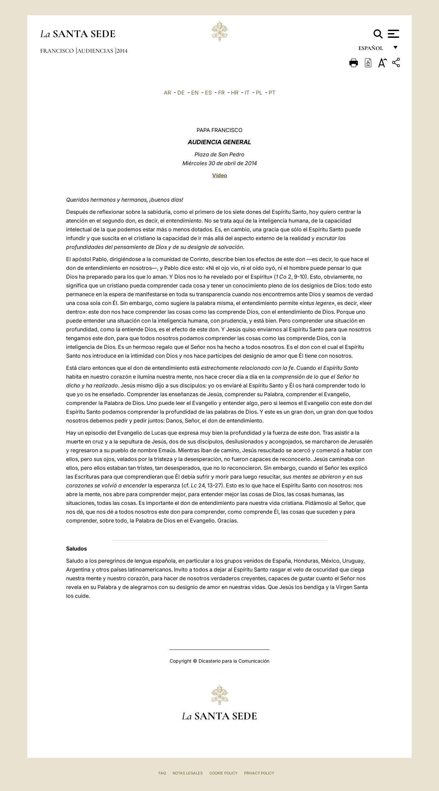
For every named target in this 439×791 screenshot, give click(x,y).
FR (221, 92)
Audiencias (96, 50)
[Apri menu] (392, 34)
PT (272, 92)
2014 (122, 50)
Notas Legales (188, 773)
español (373, 50)
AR (167, 92)
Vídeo (219, 175)
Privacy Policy (259, 773)
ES (208, 92)
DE (181, 92)
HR (234, 92)
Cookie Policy (223, 773)
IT (247, 92)
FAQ (162, 773)
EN (195, 92)
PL (259, 92)
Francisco (57, 50)
